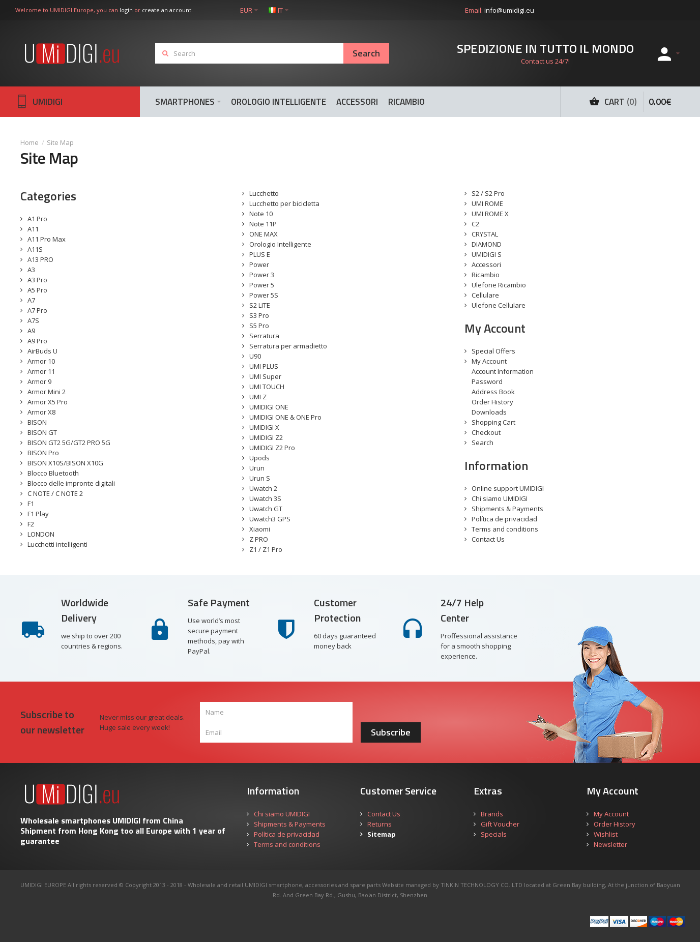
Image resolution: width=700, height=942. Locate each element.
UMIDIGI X (264, 427)
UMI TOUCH (266, 386)
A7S (33, 320)
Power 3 (261, 274)
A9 (31, 330)
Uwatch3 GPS (269, 518)
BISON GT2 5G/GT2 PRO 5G (68, 442)
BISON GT (42, 432)
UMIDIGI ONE (268, 406)
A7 (31, 300)
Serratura (264, 335)
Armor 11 (41, 371)
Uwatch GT (265, 508)
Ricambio (486, 274)
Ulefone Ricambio (499, 284)
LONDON (40, 534)
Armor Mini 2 (46, 391)
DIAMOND (487, 244)
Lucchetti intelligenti (57, 544)
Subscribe (391, 732)
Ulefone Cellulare (499, 305)
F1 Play (38, 513)
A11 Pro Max (46, 239)
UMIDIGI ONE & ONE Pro (285, 417)
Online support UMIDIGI (508, 488)
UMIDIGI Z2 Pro (272, 447)
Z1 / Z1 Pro (265, 549)
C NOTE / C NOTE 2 (55, 493)
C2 (475, 223)
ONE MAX (263, 234)
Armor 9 (39, 381)
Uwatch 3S (265, 498)
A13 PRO (40, 259)
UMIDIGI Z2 (266, 437)
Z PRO (258, 539)
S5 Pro (259, 325)
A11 (33, 228)
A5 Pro (37, 290)
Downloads (489, 412)
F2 (30, 523)
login (126, 10)
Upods (259, 457)
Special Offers (493, 351)
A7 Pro (37, 310)
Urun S (259, 478)
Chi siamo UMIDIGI (500, 498)
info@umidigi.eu (509, 10)
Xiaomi (259, 529)
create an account (166, 10)
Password (487, 381)
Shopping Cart (493, 422)
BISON (37, 422)
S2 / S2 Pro (488, 193)
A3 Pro (37, 279)
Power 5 (261, 284)
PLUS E (259, 254)
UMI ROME (487, 203)
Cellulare (485, 295)
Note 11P (263, 223)
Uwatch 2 (263, 488)
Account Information (503, 371)
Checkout (486, 432)
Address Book (493, 391)
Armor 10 (41, 361)
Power (259, 264)
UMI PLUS (263, 366)
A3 (31, 269)
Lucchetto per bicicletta (284, 203)
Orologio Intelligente (280, 244)
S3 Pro (259, 315)
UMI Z (258, 396)
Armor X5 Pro (47, 401)
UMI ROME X (490, 213)
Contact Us (488, 539)
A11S (35, 249)
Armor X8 (41, 412)
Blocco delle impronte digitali (71, 483)
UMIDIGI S (487, 254)
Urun (257, 468)
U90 (255, 356)
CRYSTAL (485, 234)
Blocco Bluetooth (53, 473)
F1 (30, 503)
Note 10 (261, 213)
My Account (489, 361)
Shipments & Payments (507, 508)
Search (482, 442)
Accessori (486, 264)
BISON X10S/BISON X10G (65, 462)
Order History (492, 401)
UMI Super (265, 376)
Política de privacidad (504, 518)
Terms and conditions (505, 529)
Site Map (60, 142)
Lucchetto (264, 193)
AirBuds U (42, 351)
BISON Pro (43, 452)
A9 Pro (37, 340)
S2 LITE (259, 305)
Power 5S (263, 295)
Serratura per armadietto (288, 345)
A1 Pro (37, 218)
